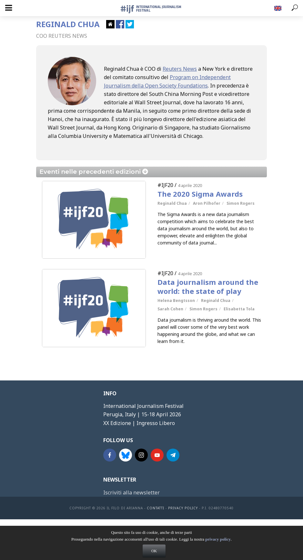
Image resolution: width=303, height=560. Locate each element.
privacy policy (217, 545)
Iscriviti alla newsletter (131, 492)
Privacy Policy (183, 508)
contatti (155, 508)
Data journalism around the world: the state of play (207, 286)
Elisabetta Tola (239, 309)
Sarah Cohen (170, 309)
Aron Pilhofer (206, 203)
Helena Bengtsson (176, 300)
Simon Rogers (241, 203)
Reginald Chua (172, 203)
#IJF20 (165, 185)
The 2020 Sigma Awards (200, 193)
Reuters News (180, 68)
